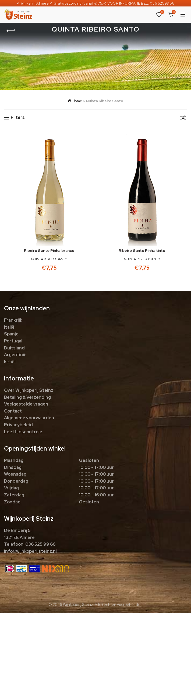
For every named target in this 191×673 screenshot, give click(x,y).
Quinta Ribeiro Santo (49, 259)
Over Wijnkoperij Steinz (28, 390)
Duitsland (14, 348)
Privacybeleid (18, 425)
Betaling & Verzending (27, 397)
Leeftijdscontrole (23, 432)
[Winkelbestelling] (183, 118)
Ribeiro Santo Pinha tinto (142, 250)
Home (77, 101)
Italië (9, 327)
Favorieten (161, 12)
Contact (13, 411)
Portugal (13, 341)
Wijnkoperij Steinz (78, 604)
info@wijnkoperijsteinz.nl (30, 551)
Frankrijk (13, 320)
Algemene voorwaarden (29, 418)
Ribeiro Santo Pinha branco (49, 250)
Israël (10, 362)
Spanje (11, 334)
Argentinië (15, 355)
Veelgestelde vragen (26, 404)
